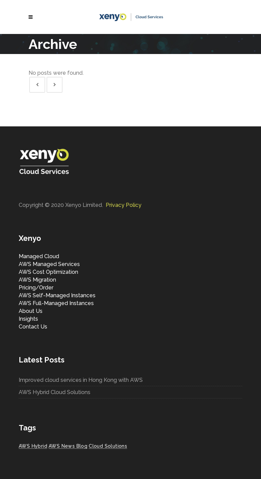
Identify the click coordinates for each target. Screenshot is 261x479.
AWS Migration (37, 280)
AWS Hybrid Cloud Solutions (54, 392)
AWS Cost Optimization (48, 272)
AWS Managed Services (49, 264)
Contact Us (33, 326)
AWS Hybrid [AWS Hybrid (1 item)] (33, 446)
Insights (28, 319)
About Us (30, 311)
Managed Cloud (39, 256)
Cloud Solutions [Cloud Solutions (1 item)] (108, 446)
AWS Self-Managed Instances (57, 295)
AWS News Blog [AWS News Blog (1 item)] (68, 446)
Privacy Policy (123, 205)
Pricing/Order (36, 287)
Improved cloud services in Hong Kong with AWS (81, 380)
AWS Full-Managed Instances (56, 303)
